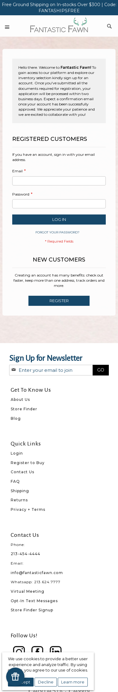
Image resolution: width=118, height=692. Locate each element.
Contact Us (22, 472)
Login (17, 453)
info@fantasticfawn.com (37, 572)
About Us (20, 399)
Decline (45, 681)
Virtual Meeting (27, 591)
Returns (19, 500)
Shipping (20, 491)
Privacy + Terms (28, 509)
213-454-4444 (25, 553)
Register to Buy (28, 462)
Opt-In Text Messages (34, 601)
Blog (16, 418)
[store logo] (59, 25)
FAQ (15, 481)
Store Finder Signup (32, 610)
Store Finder (24, 409)
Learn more (72, 681)
